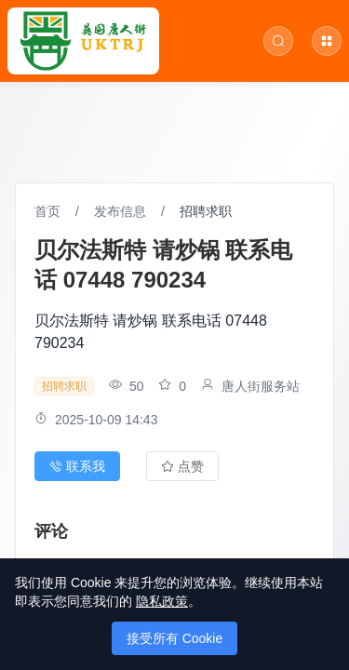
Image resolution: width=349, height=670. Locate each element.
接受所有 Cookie (174, 638)
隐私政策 (162, 601)
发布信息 (120, 211)
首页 (47, 211)
